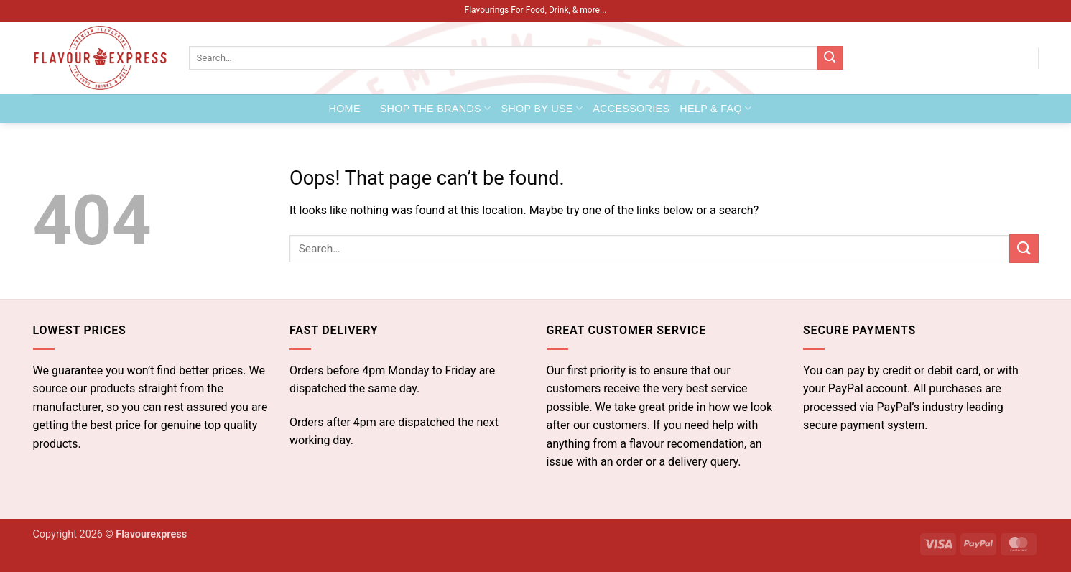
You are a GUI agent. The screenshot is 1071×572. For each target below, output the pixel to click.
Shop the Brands (435, 108)
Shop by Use (542, 108)
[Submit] (829, 58)
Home (345, 108)
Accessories (631, 108)
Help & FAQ (715, 108)
